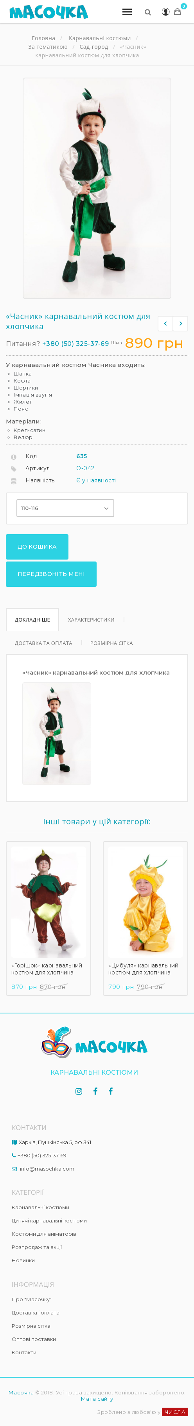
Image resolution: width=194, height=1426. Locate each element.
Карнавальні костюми (40, 1197)
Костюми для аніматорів (44, 1224)
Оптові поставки (34, 1329)
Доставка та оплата (44, 632)
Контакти (24, 1342)
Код (31, 456)
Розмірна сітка (114, 632)
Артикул (37, 468)
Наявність (40, 480)
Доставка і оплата (35, 1302)
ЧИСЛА (175, 1402)
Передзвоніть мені (47, 566)
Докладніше (33, 609)
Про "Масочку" (32, 1289)
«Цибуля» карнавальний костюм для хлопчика (143, 959)
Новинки (23, 1250)
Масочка (21, 1382)
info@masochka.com (47, 1159)
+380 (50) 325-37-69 (75, 343)
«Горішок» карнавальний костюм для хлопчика (47, 959)
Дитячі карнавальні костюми (49, 1210)
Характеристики (92, 609)
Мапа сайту (97, 1388)
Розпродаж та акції (37, 1237)
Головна (43, 38)
